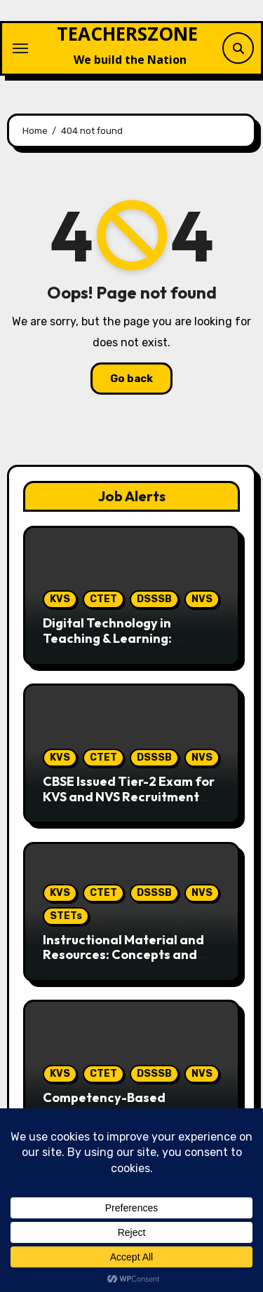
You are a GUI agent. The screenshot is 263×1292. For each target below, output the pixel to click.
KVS (60, 599)
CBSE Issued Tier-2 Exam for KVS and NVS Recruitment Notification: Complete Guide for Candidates (129, 804)
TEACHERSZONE (127, 33)
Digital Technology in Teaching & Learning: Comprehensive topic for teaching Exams (118, 645)
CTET (103, 599)
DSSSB (154, 599)
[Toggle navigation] (20, 48)
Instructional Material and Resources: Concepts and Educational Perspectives (123, 955)
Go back (131, 378)
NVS (202, 599)
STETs (66, 916)
